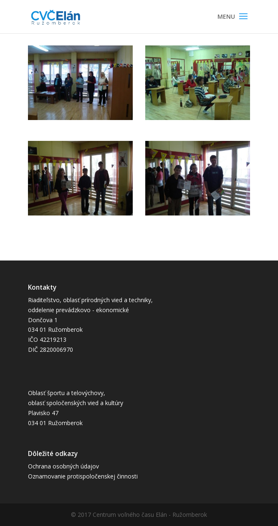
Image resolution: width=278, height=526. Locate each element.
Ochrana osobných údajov (63, 466)
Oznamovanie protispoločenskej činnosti (83, 476)
